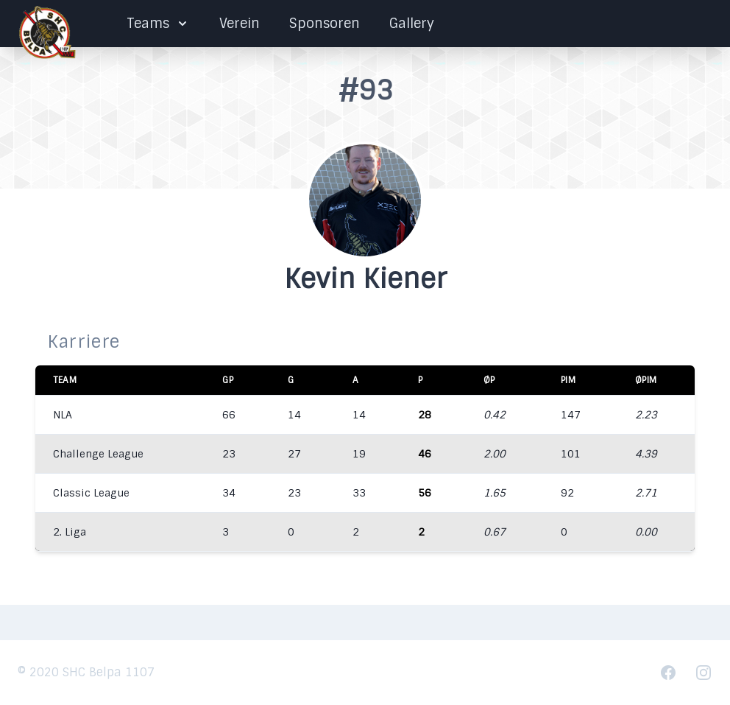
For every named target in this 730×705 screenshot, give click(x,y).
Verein (239, 23)
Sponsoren (324, 23)
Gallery (411, 23)
